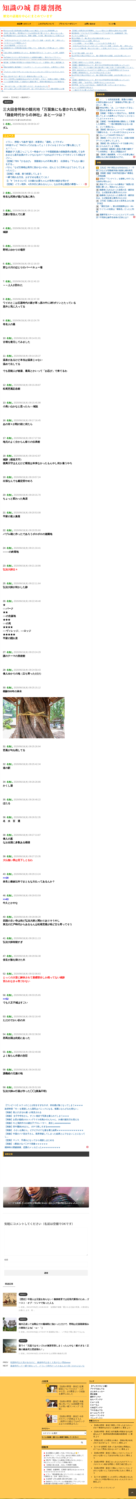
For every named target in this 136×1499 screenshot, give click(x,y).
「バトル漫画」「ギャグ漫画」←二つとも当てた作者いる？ (93, 43)
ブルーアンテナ (96, 1418)
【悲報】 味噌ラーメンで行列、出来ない (86, 62)
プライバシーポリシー (68, 24)
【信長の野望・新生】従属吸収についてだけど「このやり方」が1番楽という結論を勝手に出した (72, 1390)
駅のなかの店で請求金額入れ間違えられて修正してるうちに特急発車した (30, 31)
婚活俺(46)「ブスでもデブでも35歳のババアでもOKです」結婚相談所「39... (99, 33)
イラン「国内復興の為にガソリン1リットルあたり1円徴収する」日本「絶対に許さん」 (64, 1476)
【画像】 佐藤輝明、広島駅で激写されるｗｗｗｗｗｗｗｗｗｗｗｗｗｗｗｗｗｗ (64, 1471)
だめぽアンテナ (96, 1408)
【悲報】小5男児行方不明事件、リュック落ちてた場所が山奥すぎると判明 (99, 31)
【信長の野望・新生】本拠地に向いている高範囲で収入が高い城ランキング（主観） (71, 1405)
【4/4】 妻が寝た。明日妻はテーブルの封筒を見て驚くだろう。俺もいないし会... (33, 33)
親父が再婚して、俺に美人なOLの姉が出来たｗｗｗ (90, 38)
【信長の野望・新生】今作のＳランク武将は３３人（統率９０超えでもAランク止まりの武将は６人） (72, 1420)
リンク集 (112, 24)
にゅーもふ (94, 1405)
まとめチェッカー (97, 1392)
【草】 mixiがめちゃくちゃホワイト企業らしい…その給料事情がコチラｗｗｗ (100, 70)
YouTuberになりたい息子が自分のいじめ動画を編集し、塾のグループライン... (32, 57)
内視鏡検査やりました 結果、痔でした (85, 41)
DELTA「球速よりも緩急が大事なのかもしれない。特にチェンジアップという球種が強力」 (64, 1461)
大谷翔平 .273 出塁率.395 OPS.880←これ (61, 1479)
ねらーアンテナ (96, 1400)
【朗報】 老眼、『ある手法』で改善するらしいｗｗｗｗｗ (93, 82)
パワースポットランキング (104, 1488)
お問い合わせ (90, 24)
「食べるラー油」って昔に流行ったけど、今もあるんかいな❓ (26, 86)
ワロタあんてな (96, 1410)
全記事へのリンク (24, 24)
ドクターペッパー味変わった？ (14, 43)
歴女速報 (93, 1394)
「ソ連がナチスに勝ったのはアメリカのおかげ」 (89, 90)
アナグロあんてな (97, 1389)
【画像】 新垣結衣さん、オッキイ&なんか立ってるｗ (91, 73)
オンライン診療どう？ (79, 36)
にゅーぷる (94, 1402)
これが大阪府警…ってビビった (14, 45)
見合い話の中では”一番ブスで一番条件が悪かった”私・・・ (25, 76)
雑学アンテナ (95, 1397)
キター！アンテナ (97, 1416)
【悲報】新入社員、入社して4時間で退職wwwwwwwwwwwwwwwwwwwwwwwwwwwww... (62, 1466)
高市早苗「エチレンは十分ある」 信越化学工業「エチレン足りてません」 (98, 85)
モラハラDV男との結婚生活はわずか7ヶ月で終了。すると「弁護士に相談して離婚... (34, 79)
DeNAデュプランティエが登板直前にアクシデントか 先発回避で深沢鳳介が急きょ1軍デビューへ (64, 1483)
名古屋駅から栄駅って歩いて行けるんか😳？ (62, 1453)
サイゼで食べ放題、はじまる (82, 53)
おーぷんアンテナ (97, 1413)
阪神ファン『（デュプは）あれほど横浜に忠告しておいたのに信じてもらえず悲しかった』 (64, 1457)
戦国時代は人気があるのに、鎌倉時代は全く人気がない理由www (40, 1362)
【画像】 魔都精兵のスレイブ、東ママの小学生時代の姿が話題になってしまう (100, 65)
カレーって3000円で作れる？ (82, 88)
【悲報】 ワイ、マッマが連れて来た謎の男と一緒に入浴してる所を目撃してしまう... (102, 67)
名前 (6, 1260)
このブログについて (46, 24)
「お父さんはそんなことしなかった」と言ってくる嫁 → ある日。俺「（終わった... (34, 40)
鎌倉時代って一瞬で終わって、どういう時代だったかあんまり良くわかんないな (47, 1366)
